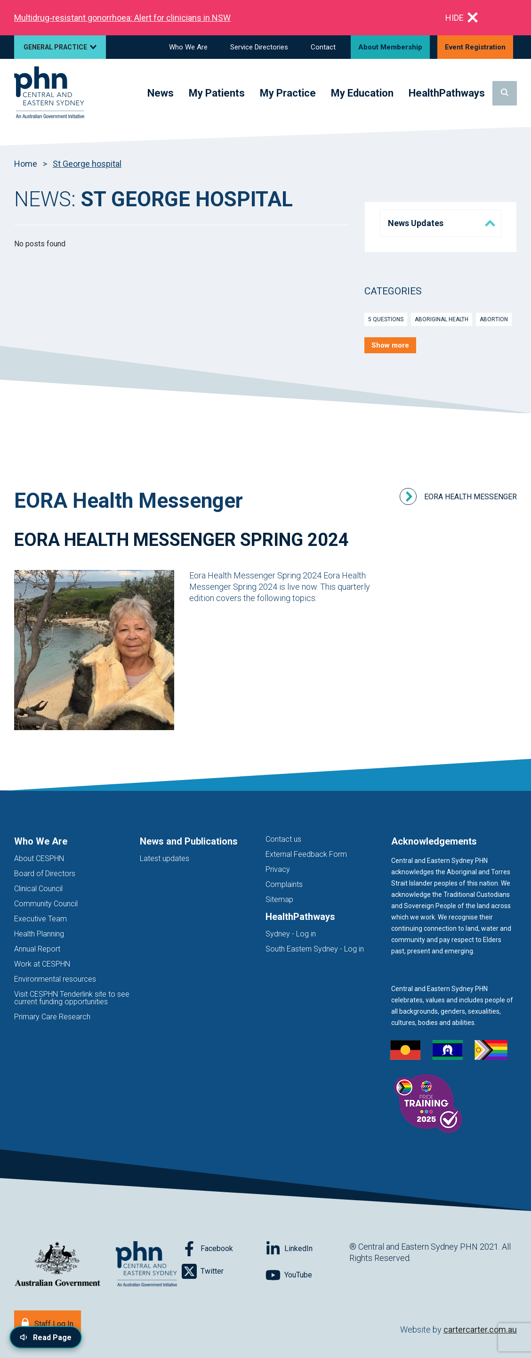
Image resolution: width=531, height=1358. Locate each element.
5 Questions (385, 319)
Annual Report (37, 948)
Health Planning (39, 933)
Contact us (283, 839)
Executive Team (40, 918)
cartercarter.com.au (480, 1329)
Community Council (46, 903)
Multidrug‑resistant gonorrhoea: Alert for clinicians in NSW (122, 18)
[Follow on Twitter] (224, 1271)
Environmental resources (55, 979)
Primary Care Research (52, 1016)
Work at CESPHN (42, 964)
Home (25, 164)
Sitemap (279, 899)
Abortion (494, 319)
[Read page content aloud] (45, 1337)
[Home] (49, 93)
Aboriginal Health (441, 319)
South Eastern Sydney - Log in (315, 948)
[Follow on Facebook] (224, 1248)
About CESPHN (39, 858)
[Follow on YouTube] (307, 1275)
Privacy (278, 869)
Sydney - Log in (291, 933)
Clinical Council (38, 888)
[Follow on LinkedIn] (307, 1248)
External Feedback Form (306, 854)
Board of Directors (44, 873)
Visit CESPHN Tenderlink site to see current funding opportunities (71, 998)
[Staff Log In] (47, 1322)
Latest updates (164, 858)
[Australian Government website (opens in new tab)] (57, 1264)
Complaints (284, 884)
